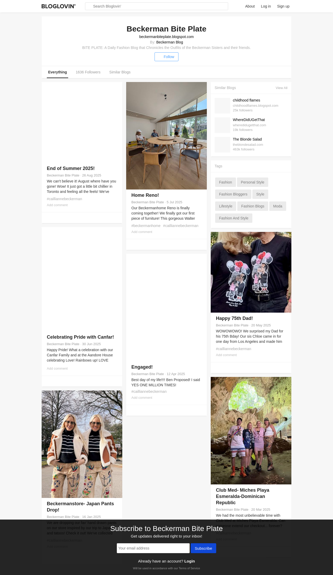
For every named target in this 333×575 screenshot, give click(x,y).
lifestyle (225, 206)
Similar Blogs (120, 72)
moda (277, 206)
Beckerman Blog (169, 42)
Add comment (57, 205)
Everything (57, 72)
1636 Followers (88, 72)
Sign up (283, 6)
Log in (266, 6)
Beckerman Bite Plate (63, 175)
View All (281, 88)
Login (189, 561)
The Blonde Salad (247, 139)
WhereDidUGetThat (249, 120)
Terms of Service (189, 568)
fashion (225, 182)
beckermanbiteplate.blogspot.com (166, 37)
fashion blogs (252, 206)
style (260, 194)
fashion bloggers (233, 194)
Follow (166, 57)
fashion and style (233, 218)
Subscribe (203, 549)
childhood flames (246, 100)
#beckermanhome (146, 226)
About (250, 6)
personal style (252, 182)
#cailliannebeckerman (64, 199)
